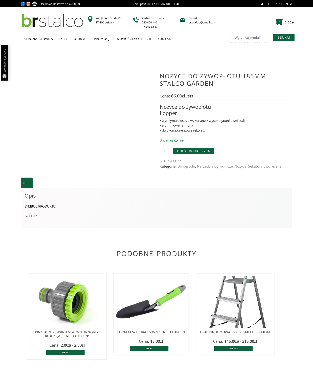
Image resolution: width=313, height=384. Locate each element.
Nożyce (240, 166)
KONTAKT (165, 39)
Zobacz (65, 352)
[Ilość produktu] (166, 151)
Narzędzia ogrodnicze (215, 166)
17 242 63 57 (150, 26)
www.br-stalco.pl (4, 63)
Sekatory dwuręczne (264, 166)
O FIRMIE (81, 39)
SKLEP (63, 39)
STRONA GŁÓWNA (38, 39)
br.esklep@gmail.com (202, 22)
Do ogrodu (186, 166)
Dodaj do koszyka (193, 151)
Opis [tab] (26, 183)
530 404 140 (149, 22)
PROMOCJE (103, 39)
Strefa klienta (276, 4)
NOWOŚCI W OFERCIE (134, 39)
